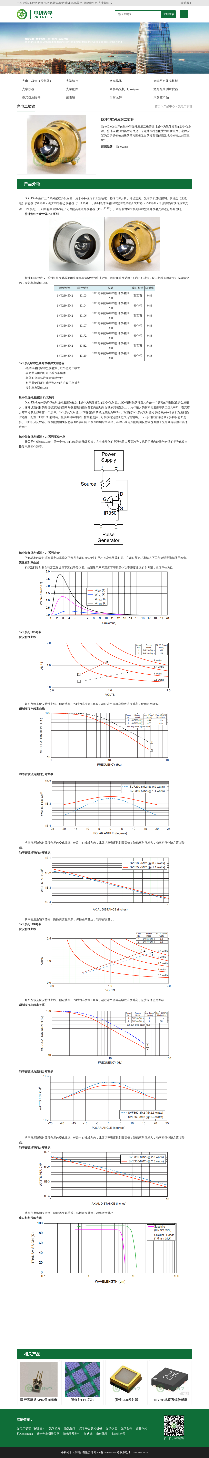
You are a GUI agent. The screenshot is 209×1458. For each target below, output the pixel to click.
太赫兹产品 (161, 97)
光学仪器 (28, 89)
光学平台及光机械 (165, 81)
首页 (157, 106)
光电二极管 (185, 106)
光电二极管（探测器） (37, 81)
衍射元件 (116, 97)
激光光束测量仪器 (165, 89)
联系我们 (186, 2)
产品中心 (169, 106)
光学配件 (72, 89)
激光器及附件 (31, 97)
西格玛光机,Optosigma (124, 89)
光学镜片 (72, 81)
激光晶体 (116, 81)
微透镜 (70, 97)
